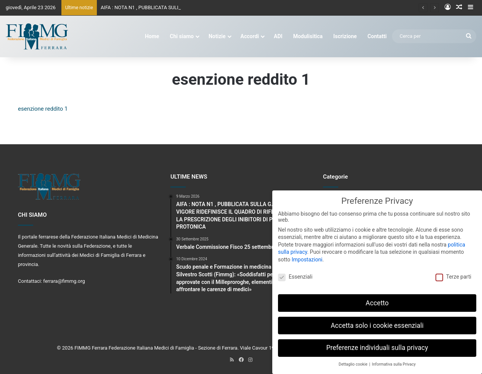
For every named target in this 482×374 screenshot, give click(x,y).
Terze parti (453, 273)
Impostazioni (307, 256)
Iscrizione (345, 36)
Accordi (250, 36)
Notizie (217, 36)
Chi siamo (182, 36)
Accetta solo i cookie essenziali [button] (377, 322)
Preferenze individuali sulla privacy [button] (377, 344)
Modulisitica (308, 36)
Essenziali (295, 273)
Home (152, 36)
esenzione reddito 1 (42, 108)
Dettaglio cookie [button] (353, 360)
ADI (278, 36)
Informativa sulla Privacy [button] (394, 360)
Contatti (377, 36)
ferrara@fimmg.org (64, 281)
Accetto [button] (377, 299)
